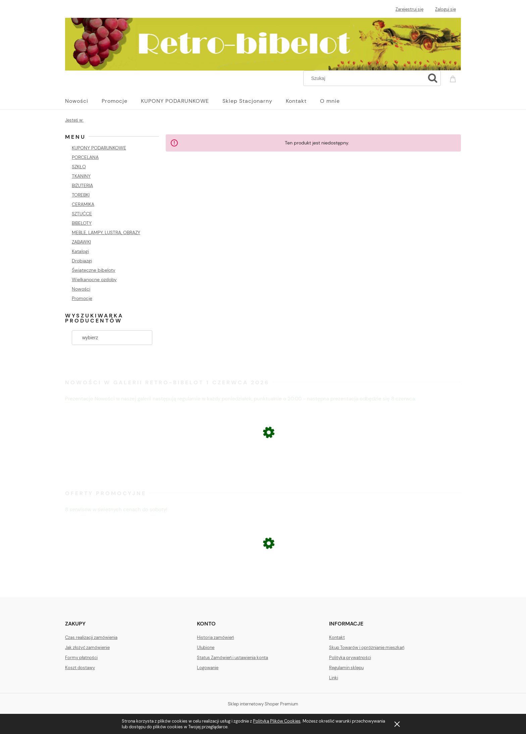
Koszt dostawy (80, 668)
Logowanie (207, 668)
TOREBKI (81, 195)
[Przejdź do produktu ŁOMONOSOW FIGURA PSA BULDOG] (263, 580)
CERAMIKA (83, 204)
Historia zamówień (215, 637)
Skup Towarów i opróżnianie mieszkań (366, 647)
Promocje (82, 298)
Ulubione (205, 647)
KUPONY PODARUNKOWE (99, 148)
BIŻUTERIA (82, 185)
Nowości (81, 289)
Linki (333, 678)
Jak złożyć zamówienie (87, 647)
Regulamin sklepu (346, 668)
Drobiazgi (82, 261)
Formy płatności (81, 657)
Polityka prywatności (350, 657)
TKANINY (81, 176)
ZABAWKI (81, 242)
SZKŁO (79, 167)
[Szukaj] (432, 78)
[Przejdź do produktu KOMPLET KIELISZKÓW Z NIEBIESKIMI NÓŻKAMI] (263, 472)
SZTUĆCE (82, 214)
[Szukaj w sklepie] (365, 78)
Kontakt (337, 637)
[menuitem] (83, 101)
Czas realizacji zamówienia (91, 637)
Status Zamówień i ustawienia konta (232, 657)
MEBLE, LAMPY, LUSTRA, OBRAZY (106, 232)
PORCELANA (85, 157)
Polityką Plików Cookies (277, 721)
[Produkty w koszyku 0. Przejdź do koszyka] (454, 77)
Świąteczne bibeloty (93, 270)
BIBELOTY (82, 223)
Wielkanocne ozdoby (94, 279)
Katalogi (80, 251)
